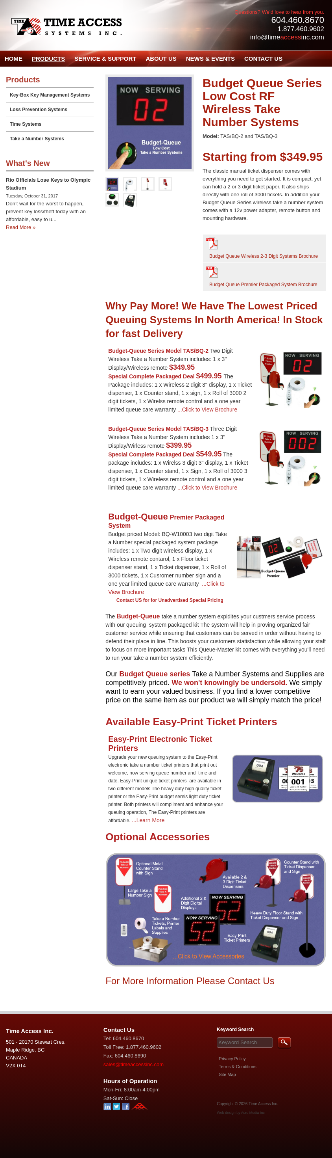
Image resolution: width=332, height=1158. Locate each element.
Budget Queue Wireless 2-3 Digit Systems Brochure (263, 256)
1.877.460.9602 (301, 29)
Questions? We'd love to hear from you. (279, 12)
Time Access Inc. (263, 1104)
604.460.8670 (297, 20)
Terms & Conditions (237, 1066)
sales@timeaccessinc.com (133, 1064)
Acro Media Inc (253, 1113)
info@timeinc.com (287, 37)
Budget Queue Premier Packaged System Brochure (263, 284)
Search (284, 1043)
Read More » (20, 227)
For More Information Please (166, 981)
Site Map (227, 1074)
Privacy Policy (232, 1058)
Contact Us (251, 981)
